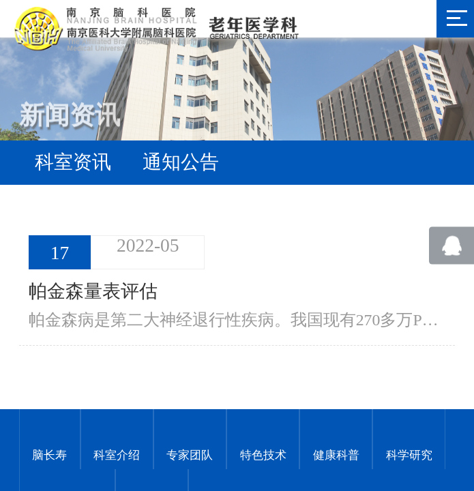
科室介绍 (116, 453)
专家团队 (189, 453)
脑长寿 (49, 453)
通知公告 (181, 162)
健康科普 (336, 453)
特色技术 (263, 453)
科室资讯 (73, 162)
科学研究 (409, 453)
